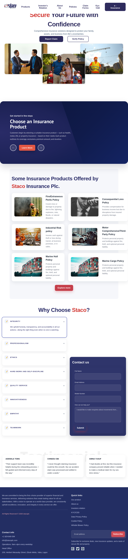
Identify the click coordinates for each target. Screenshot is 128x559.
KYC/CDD (75, 512)
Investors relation (78, 508)
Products (25, 7)
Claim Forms (85, 7)
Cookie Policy (76, 521)
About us (74, 504)
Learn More (27, 147)
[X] (77, 548)
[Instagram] (82, 548)
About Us (60, 7)
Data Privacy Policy (79, 517)
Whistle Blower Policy (80, 525)
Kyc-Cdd (98, 7)
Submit (80, 427)
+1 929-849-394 (8, 536)
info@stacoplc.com (9, 540)
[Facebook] (72, 548)
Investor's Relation (43, 7)
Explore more (64, 288)
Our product (76, 500)
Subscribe (118, 534)
